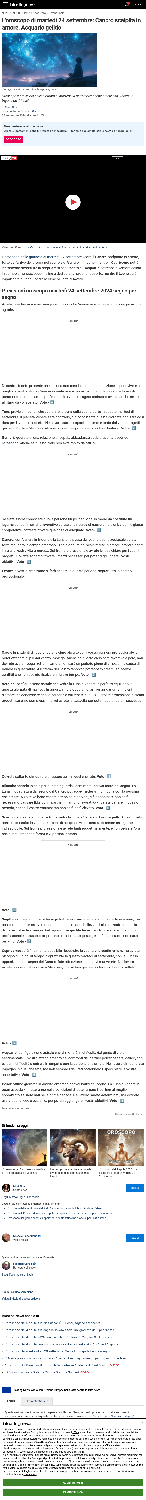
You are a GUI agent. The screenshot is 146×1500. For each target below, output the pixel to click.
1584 (75, 1432)
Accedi (139, 4)
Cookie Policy (30, 1474)
